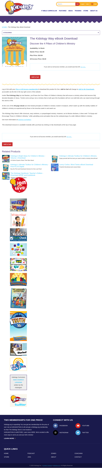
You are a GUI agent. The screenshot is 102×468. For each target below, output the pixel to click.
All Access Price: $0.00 (38, 59)
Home (6, 453)
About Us (93, 11)
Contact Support (47, 465)
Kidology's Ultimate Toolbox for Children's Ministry (78, 156)
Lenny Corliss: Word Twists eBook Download (76, 165)
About (53, 457)
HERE (33, 432)
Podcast (31, 453)
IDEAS (70, 11)
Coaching (79, 453)
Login (82, 4)
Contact (78, 457)
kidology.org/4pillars (24, 119)
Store (85, 11)
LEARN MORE (10, 438)
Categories (51, 32)
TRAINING (78, 11)
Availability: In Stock (37, 48)
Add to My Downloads (86, 89)
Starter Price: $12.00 (37, 52)
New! (36, 11)
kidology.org (56, 465)
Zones (53, 453)
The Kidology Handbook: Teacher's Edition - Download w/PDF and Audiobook (26, 174)
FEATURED (62, 11)
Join (87, 4)
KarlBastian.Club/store (13, 432)
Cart (95, 4)
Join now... (83, 67)
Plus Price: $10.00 (36, 55)
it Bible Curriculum (49, 11)
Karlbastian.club (18, 427)
